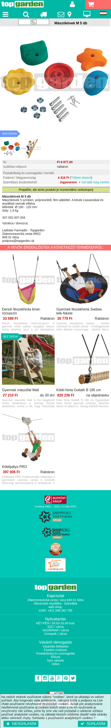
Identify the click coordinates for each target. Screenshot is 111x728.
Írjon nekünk (55, 660)
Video (55, 664)
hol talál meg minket (95, 182)
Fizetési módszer (55, 650)
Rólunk (55, 657)
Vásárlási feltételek (55, 646)
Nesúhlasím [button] (21, 724)
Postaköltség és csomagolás (55, 653)
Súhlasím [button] (92, 724)
